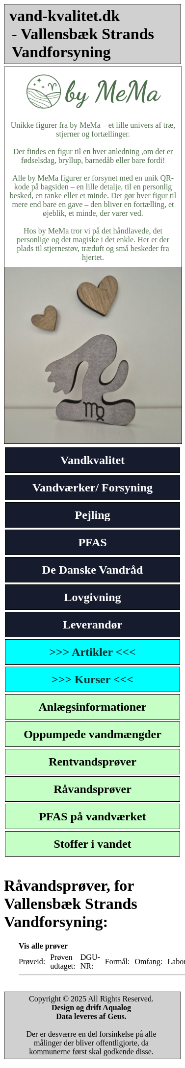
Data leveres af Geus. (91, 1016)
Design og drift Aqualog (91, 1007)
